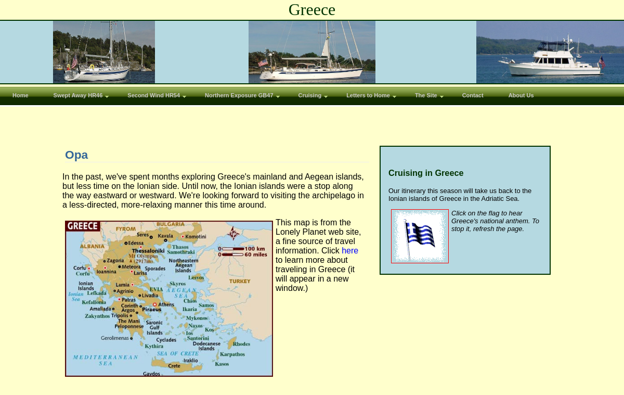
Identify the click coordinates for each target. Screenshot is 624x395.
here (350, 250)
